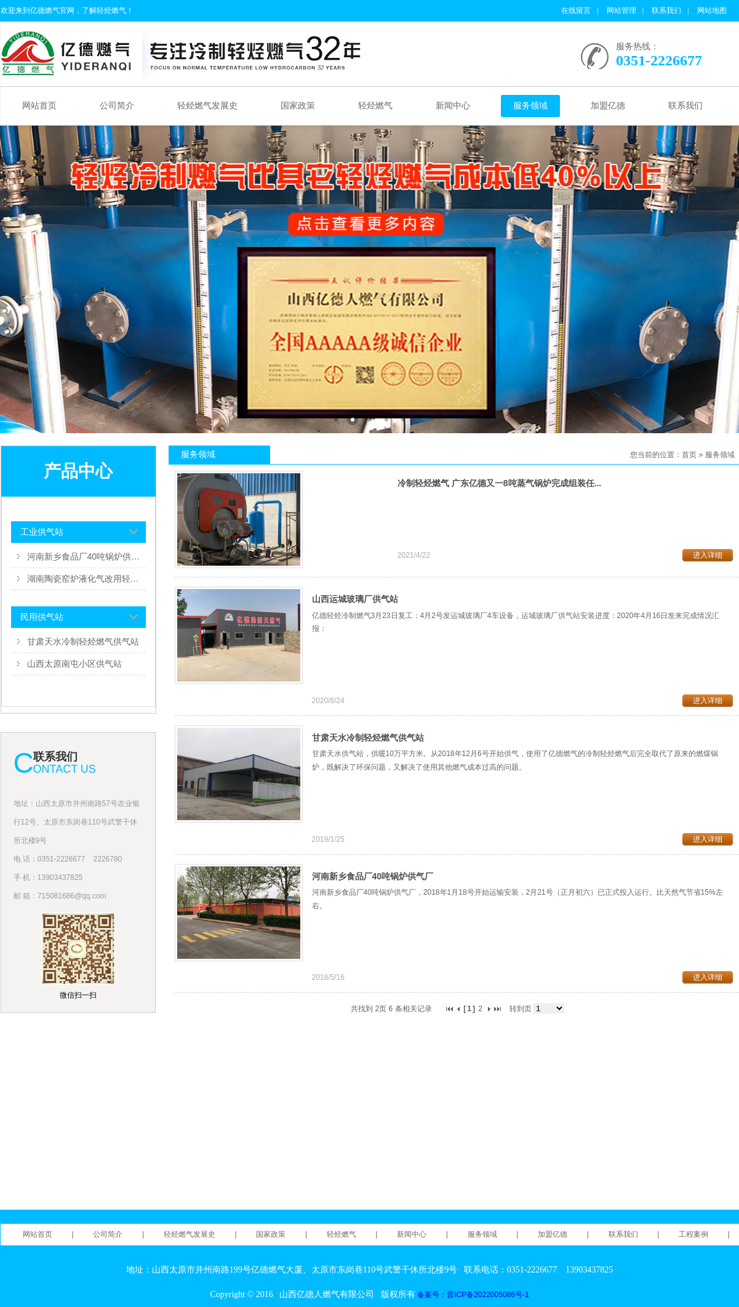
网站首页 (39, 105)
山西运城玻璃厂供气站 (355, 599)
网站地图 (712, 10)
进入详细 (707, 555)
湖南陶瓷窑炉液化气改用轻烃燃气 (86, 579)
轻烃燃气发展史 (207, 105)
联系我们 (666, 10)
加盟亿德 (608, 105)
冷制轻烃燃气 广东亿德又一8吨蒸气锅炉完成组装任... (499, 483)
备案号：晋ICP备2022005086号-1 (473, 1294)
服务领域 (530, 105)
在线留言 (576, 10)
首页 (689, 454)
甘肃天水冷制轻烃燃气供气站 (83, 641)
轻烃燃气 (375, 105)
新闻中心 (453, 105)
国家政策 (298, 105)
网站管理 (621, 10)
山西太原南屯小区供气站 (74, 664)
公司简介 (117, 105)
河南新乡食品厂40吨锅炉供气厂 (86, 556)
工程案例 (693, 1234)
